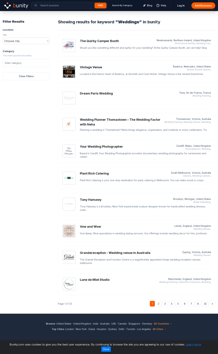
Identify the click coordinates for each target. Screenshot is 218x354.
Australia (105, 323)
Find (100, 5)
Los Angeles (144, 329)
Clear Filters (26, 76)
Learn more (193, 344)
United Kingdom (82, 323)
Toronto (130, 329)
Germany (147, 323)
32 (205, 303)
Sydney (112, 329)
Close (106, 349)
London (69, 329)
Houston (101, 329)
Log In (181, 5)
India (95, 323)
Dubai (92, 329)
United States (63, 323)
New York (81, 329)
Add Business (203, 5)
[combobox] (26, 41)
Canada (122, 323)
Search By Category (122, 5)
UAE (113, 323)
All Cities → (159, 329)
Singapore (134, 323)
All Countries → (163, 323)
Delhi (121, 329)
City (5, 35)
